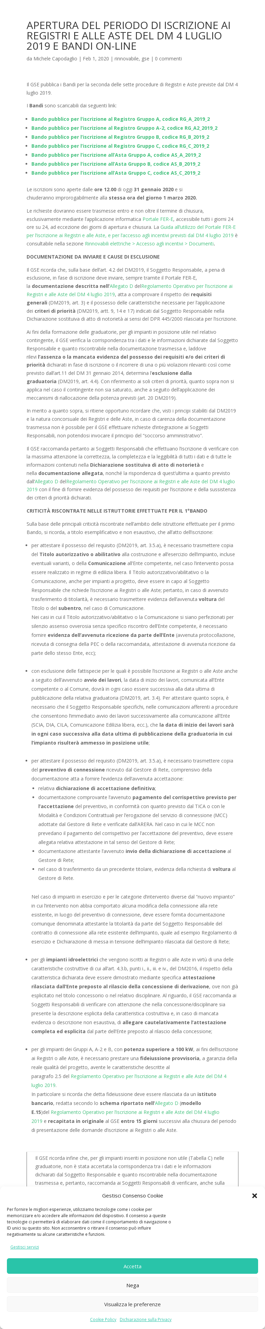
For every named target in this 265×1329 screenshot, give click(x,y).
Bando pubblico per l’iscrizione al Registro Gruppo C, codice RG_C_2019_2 (120, 146)
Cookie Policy (103, 1319)
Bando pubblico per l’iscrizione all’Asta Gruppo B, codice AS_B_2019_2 (115, 164)
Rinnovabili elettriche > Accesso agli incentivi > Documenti (149, 243)
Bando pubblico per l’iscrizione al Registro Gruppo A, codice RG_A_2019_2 (120, 119)
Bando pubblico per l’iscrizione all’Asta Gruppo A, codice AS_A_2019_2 (116, 155)
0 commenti (168, 58)
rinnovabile (127, 58)
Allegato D (121, 286)
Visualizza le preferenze (132, 1304)
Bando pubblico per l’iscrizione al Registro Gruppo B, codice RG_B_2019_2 (120, 137)
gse (145, 58)
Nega (132, 1285)
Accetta (132, 1266)
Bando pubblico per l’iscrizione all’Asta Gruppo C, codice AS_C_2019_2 (115, 172)
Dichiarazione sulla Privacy (145, 1319)
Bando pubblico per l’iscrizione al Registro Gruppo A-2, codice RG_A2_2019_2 (124, 128)
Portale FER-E (158, 219)
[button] (254, 1195)
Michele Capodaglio (55, 58)
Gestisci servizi (24, 1247)
